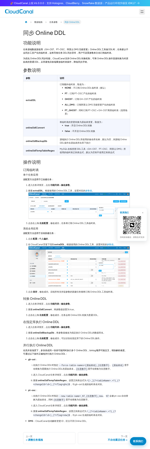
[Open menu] (142, 12)
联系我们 (138, 441)
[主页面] (26, 22)
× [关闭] (143, 212)
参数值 (88, 190)
